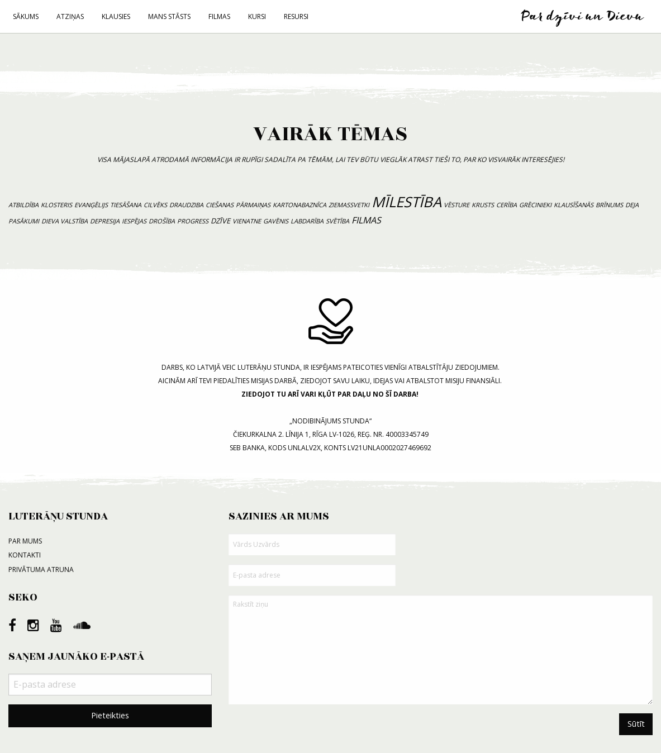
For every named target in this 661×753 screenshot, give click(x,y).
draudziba (186, 205)
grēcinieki (535, 205)
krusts (483, 205)
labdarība (307, 221)
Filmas (219, 16)
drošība (162, 221)
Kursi (257, 16)
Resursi (296, 16)
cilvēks (155, 205)
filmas (366, 220)
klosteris (56, 205)
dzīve (220, 221)
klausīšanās (573, 205)
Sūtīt (636, 723)
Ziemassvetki (349, 205)
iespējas (134, 221)
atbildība (23, 205)
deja (632, 205)
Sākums (26, 16)
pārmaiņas (253, 205)
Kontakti (24, 555)
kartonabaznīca (299, 205)
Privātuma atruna (41, 569)
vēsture (456, 205)
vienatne (246, 221)
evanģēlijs (91, 205)
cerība (506, 205)
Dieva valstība (64, 221)
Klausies (116, 16)
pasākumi (23, 221)
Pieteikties (110, 715)
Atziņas (70, 16)
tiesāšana (125, 205)
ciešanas (220, 205)
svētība (337, 221)
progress (192, 221)
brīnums (609, 205)
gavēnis (275, 221)
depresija (105, 221)
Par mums (25, 541)
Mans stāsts (169, 16)
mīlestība (406, 202)
